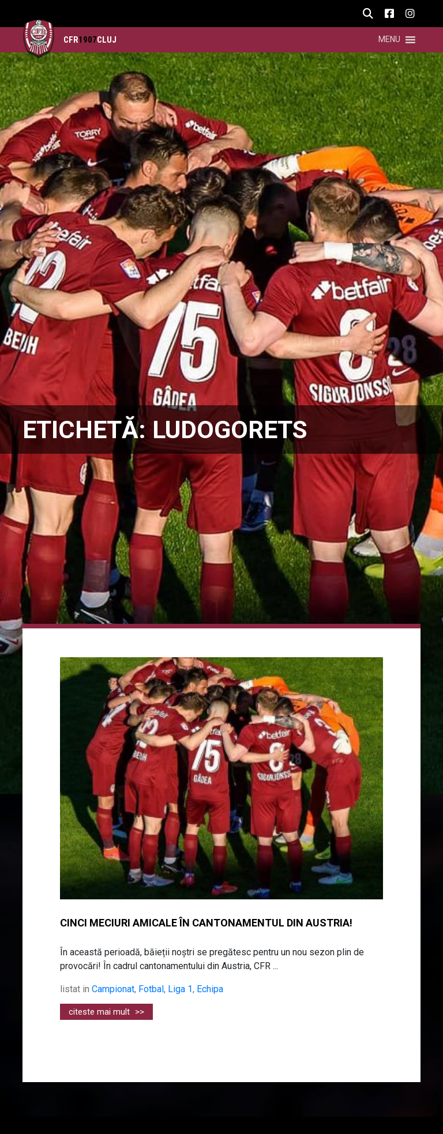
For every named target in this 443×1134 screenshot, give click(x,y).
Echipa (210, 989)
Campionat (113, 989)
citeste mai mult (106, 1012)
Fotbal (151, 989)
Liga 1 (180, 989)
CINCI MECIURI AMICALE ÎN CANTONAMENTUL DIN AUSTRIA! (206, 923)
